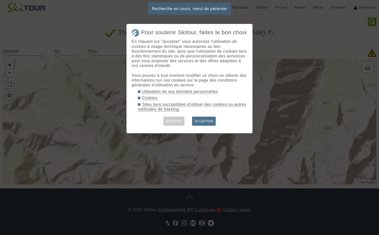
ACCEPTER (204, 121)
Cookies (149, 98)
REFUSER (174, 121)
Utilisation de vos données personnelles (180, 91)
